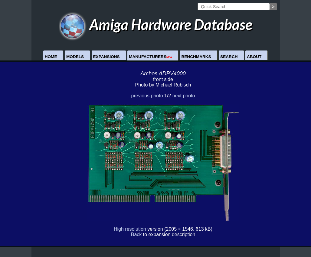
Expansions (106, 56)
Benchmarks (196, 56)
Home (51, 56)
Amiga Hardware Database (156, 24)
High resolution (130, 229)
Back (136, 234)
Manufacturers (150, 56)
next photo (183, 95)
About (254, 56)
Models (75, 56)
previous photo (147, 95)
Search (228, 56)
